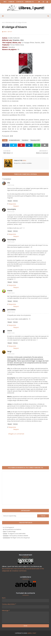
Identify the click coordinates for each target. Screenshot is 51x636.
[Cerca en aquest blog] (19, 515)
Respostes (12, 204)
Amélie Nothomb (14, 140)
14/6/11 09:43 (11, 312)
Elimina (15, 201)
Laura (9, 330)
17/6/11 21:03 (10, 354)
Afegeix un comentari (16, 434)
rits (8, 183)
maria (9, 290)
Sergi (5, 31)
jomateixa (11, 309)
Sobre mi (11, 2)
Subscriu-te (29, 2)
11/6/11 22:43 (10, 212)
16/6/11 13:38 (10, 333)
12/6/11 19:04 (10, 293)
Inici (5, 2)
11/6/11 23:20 (10, 242)
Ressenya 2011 (10, 22)
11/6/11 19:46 (10, 185)
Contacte (19, 2)
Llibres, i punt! (31, 633)
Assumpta (11, 209)
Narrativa (25, 140)
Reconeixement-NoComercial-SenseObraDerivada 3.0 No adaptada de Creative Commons (23, 570)
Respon (10, 201)
